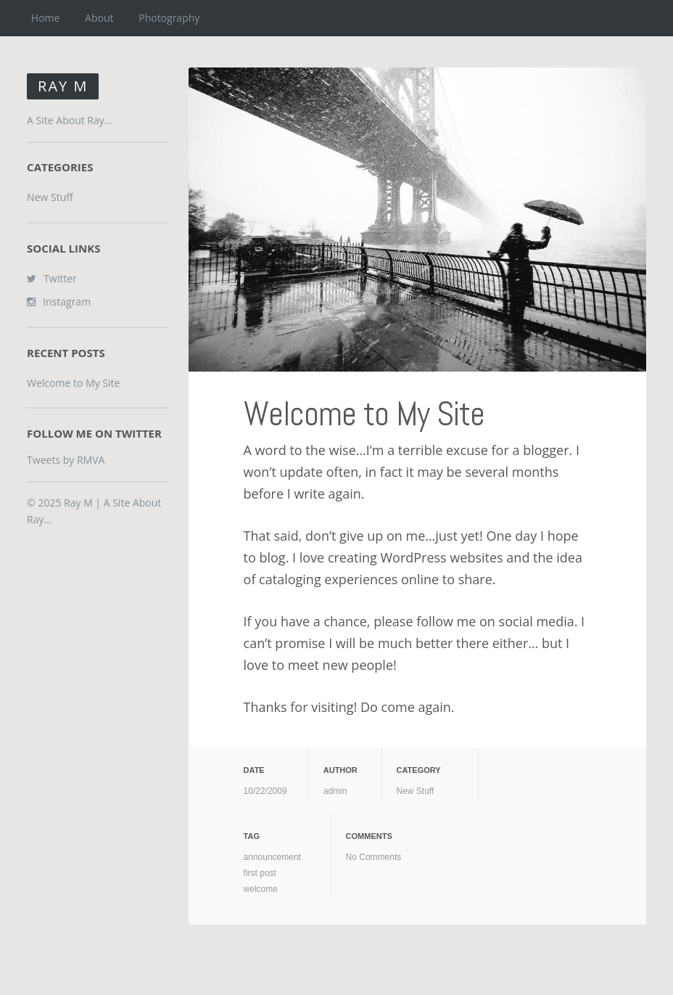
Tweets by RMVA (65, 460)
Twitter (60, 278)
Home (45, 18)
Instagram (67, 301)
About (99, 18)
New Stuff (415, 791)
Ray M (63, 86)
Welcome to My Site (364, 414)
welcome (261, 889)
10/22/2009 (265, 791)
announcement (272, 857)
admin (335, 791)
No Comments (374, 857)
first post (260, 873)
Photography (169, 18)
